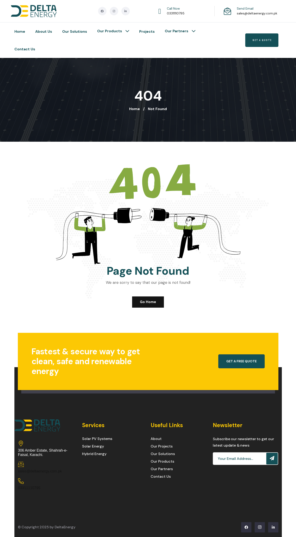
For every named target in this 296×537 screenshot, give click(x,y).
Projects (147, 31)
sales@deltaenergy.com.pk (257, 13)
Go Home (148, 302)
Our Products (113, 31)
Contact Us (24, 49)
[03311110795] (21, 481)
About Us (43, 31)
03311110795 (175, 13)
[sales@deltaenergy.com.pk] (21, 464)
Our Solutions (74, 31)
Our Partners (180, 31)
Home (19, 31)
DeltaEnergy (65, 527)
